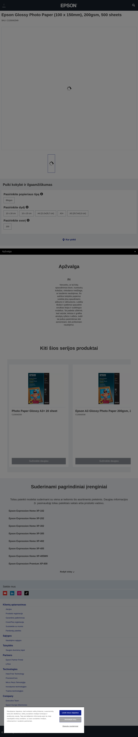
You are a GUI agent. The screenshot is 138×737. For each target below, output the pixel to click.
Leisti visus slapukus (70, 713)
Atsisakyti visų (70, 719)
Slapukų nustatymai (70, 726)
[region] (44, 720)
